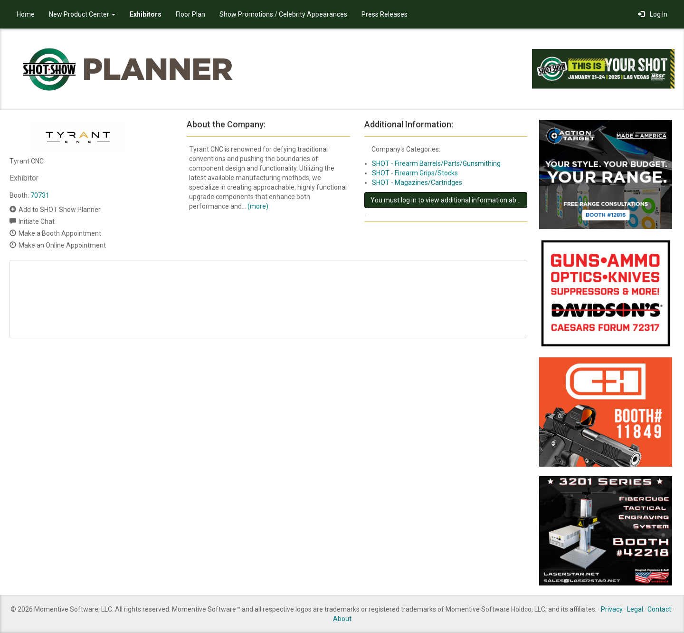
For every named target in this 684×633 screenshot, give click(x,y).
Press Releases (384, 14)
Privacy (612, 609)
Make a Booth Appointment (60, 233)
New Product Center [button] (82, 14)
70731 (39, 195)
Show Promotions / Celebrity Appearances (283, 14)
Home (26, 14)
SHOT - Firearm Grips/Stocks (415, 173)
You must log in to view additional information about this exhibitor (448, 200)
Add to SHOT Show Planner (60, 209)
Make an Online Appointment (62, 245)
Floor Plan (190, 14)
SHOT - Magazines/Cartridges (417, 182)
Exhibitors (146, 14)
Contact (659, 609)
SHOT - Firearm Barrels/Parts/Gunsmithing (436, 163)
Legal (635, 609)
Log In (652, 14)
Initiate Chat (37, 221)
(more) (257, 206)
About (342, 619)
